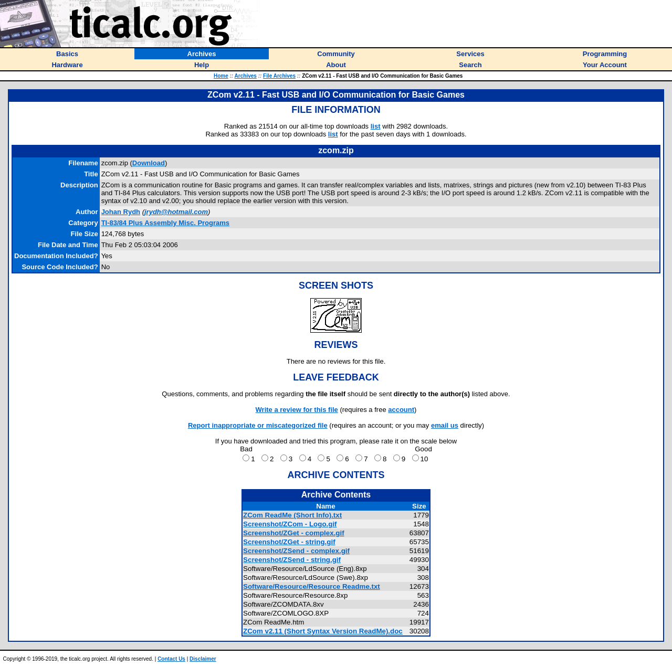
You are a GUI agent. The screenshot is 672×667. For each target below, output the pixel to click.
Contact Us (171, 659)
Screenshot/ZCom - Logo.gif (290, 524)
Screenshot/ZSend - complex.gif (296, 551)
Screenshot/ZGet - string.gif (289, 542)
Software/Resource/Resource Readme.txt (311, 586)
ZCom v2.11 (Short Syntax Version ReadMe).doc (323, 631)
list (376, 126)
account (401, 410)
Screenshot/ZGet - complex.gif (293, 533)
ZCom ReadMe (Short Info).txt (292, 515)
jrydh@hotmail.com (176, 212)
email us (444, 425)
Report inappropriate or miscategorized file (258, 425)
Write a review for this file (297, 410)
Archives (246, 76)
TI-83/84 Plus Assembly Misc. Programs (165, 223)
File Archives (279, 76)
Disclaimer (203, 659)
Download (148, 163)
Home (221, 76)
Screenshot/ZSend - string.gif (292, 560)
